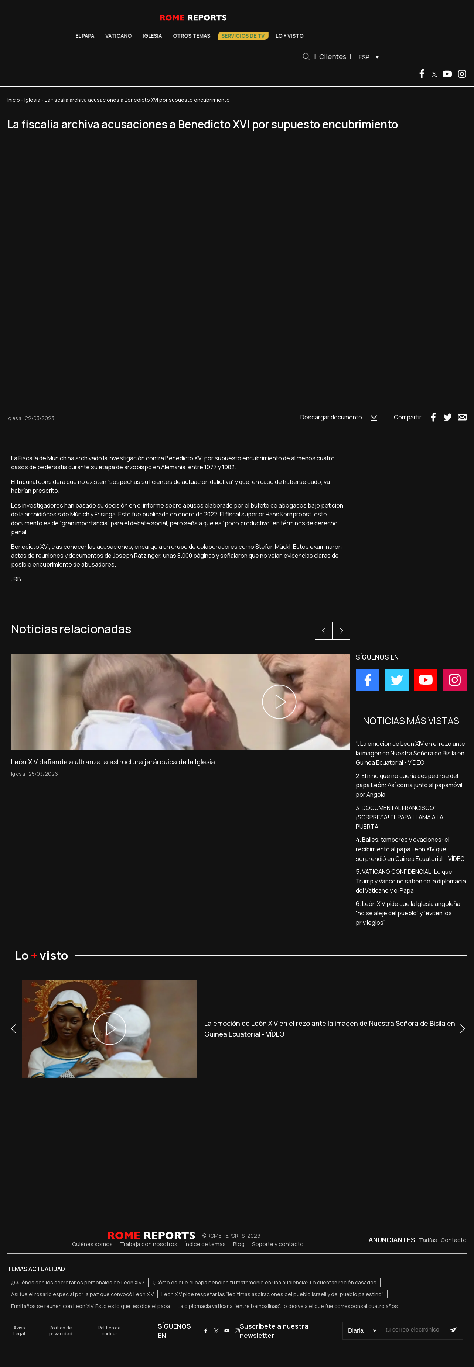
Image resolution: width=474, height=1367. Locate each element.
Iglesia (152, 35)
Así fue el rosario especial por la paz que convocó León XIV (82, 1294)
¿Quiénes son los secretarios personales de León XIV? (77, 1282)
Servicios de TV (243, 35)
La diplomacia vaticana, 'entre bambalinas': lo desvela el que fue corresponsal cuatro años (288, 1305)
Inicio (13, 99)
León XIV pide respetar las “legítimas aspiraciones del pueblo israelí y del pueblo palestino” (272, 1294)
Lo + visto (290, 35)
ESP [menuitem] (364, 57)
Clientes (332, 56)
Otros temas (192, 35)
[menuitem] (367, 57)
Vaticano (119, 35)
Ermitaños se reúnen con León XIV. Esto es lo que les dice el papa (90, 1305)
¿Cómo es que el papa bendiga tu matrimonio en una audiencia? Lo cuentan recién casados (264, 1282)
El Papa (85, 35)
